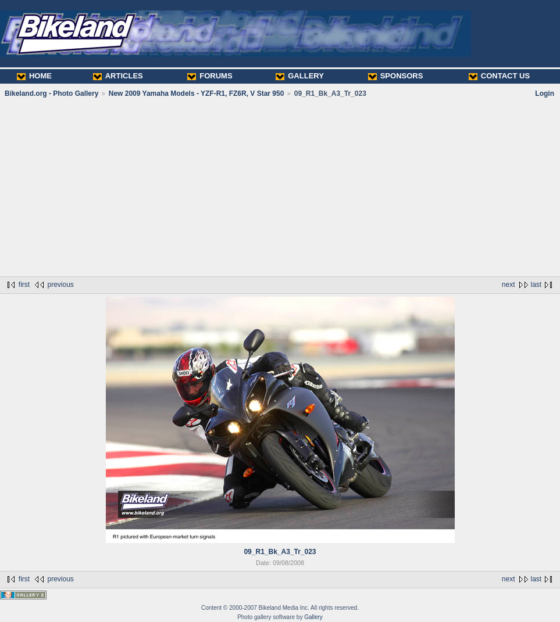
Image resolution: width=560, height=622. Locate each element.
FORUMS (209, 75)
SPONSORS (395, 75)
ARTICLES (118, 75)
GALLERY (300, 75)
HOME (34, 75)
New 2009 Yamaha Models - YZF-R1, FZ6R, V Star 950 (196, 93)
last (536, 285)
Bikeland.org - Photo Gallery (51, 93)
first (24, 285)
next (508, 285)
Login (544, 93)
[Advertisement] (280, 187)
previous (60, 285)
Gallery (313, 617)
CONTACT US (499, 75)
